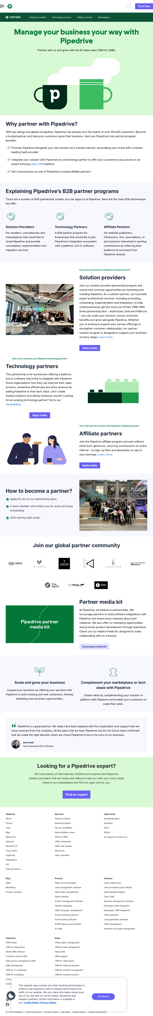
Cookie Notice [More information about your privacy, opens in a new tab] (31, 1002)
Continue (103, 996)
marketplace (13, 404)
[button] (11, 995)
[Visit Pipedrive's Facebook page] (7, 1005)
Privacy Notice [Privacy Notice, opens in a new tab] (48, 1002)
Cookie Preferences (97, 1012)
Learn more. (105, 337)
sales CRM (37, 163)
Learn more (105, 454)
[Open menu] (8, 6)
